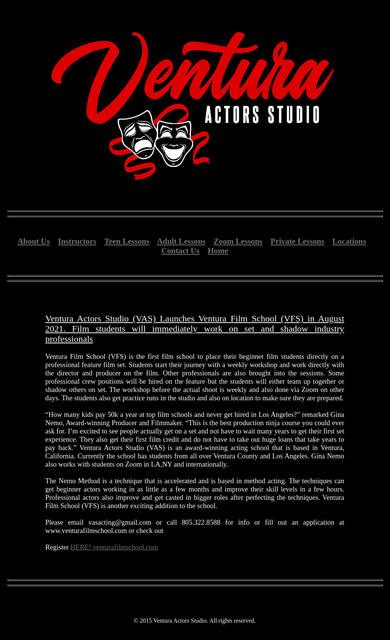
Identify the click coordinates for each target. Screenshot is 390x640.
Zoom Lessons (238, 241)
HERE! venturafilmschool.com (114, 547)
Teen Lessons (127, 241)
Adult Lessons (181, 241)
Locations (349, 241)
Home (217, 250)
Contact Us (180, 250)
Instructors (77, 241)
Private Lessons (297, 241)
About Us (33, 241)
